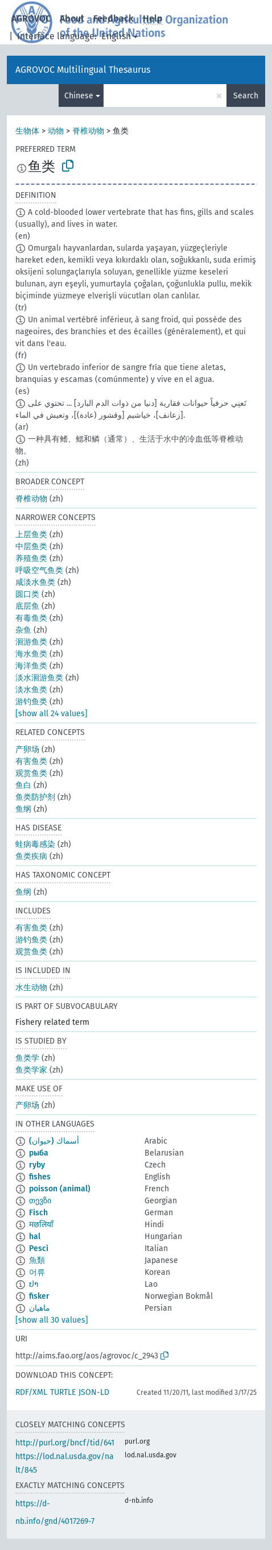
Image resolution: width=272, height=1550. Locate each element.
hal (34, 1236)
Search (245, 96)
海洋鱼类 (31, 666)
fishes (40, 1177)
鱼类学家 (31, 1070)
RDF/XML (31, 1392)
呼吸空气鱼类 (39, 570)
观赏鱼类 (31, 773)
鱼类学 (27, 1058)
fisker (39, 1296)
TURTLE (63, 1392)
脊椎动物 (88, 131)
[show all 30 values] (51, 1320)
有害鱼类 (31, 761)
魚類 (37, 1260)
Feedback (113, 18)
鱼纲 (23, 809)
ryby (37, 1165)
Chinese (78, 96)
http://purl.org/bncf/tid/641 (64, 1443)
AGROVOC (31, 18)
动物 (56, 131)
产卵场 (27, 749)
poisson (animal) (59, 1189)
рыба (38, 1153)
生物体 (27, 131)
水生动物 (31, 987)
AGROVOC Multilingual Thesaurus (82, 69)
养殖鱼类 (31, 558)
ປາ (34, 1284)
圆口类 (27, 594)
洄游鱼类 (31, 642)
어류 (37, 1272)
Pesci (38, 1248)
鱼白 (23, 785)
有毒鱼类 (31, 618)
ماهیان (39, 1308)
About (72, 18)
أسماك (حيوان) (54, 1141)
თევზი (40, 1201)
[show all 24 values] (51, 713)
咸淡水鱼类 (35, 582)
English (116, 36)
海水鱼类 (31, 654)
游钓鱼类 (31, 702)
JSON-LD (94, 1392)
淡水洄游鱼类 (39, 678)
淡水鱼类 (31, 690)
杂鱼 (23, 630)
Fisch (38, 1212)
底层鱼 (27, 606)
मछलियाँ (41, 1224)
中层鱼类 (31, 546)
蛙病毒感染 (35, 844)
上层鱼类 (31, 534)
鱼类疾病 (31, 856)
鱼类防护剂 (35, 797)
